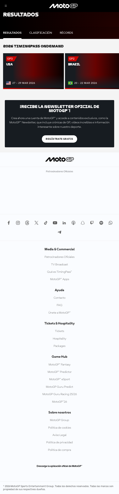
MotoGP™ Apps (59, 279)
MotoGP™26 (59, 401)
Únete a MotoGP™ (59, 312)
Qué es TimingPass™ (59, 272)
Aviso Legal (59, 435)
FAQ (59, 305)
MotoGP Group (59, 420)
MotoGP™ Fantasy (60, 364)
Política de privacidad (59, 442)
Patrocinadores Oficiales (59, 257)
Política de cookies (59, 427)
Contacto (59, 297)
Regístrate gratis (59, 139)
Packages (59, 346)
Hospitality (59, 338)
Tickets (59, 331)
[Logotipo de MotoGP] (63, 6)
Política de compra (59, 450)
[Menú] (5, 6)
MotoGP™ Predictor (60, 372)
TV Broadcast (59, 264)
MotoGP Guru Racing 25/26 (59, 394)
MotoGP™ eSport (59, 379)
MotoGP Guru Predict (59, 387)
